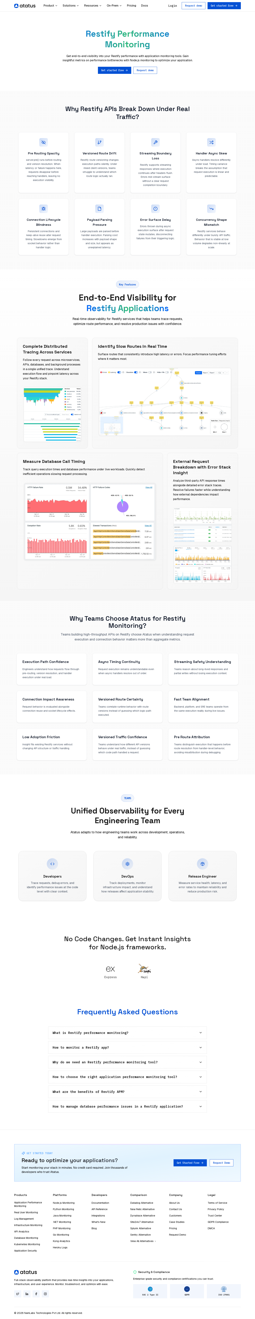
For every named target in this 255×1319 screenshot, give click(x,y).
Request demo (193, 5)
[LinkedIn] (26, 1293)
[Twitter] (17, 1293)
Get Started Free (190, 1162)
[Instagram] (45, 1293)
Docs (144, 5)
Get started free (224, 5)
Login (172, 5)
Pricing (131, 5)
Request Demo (221, 1162)
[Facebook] (36, 1293)
